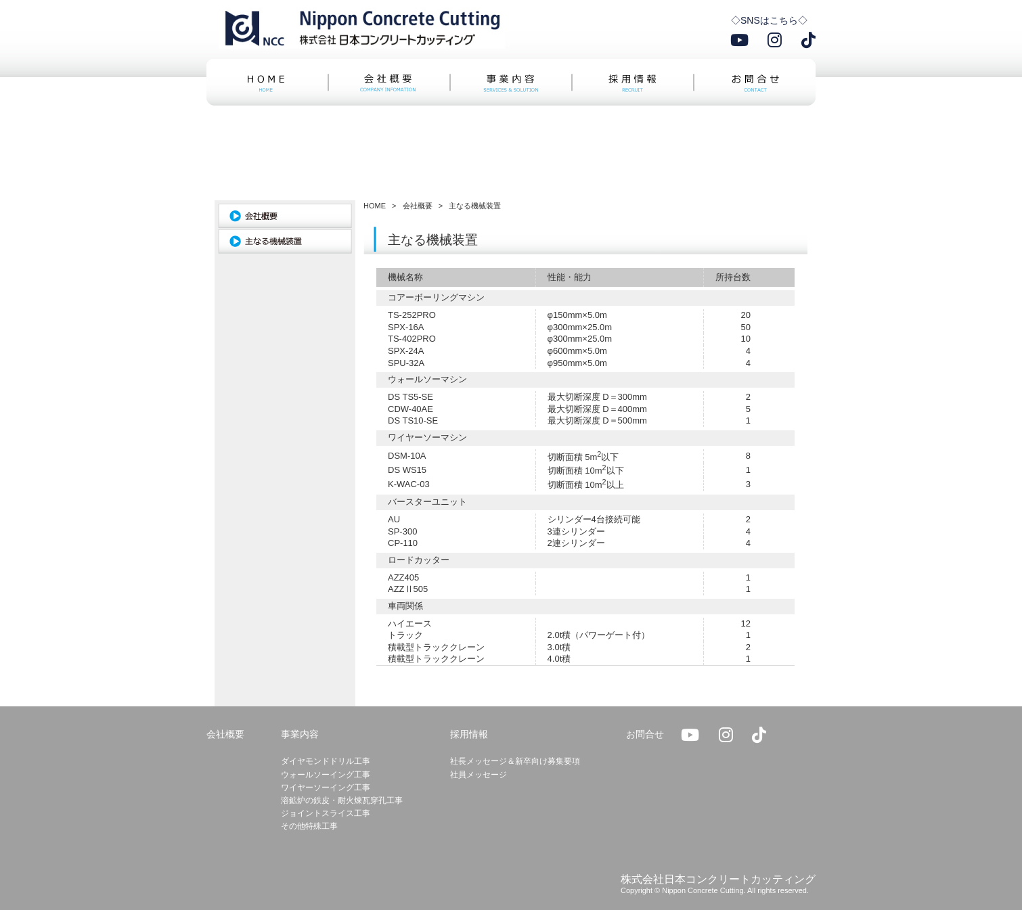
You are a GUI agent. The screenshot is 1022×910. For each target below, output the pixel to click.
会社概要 (225, 734)
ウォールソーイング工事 (325, 774)
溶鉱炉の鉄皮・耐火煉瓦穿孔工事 (342, 800)
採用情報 (469, 734)
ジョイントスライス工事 (325, 813)
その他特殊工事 (309, 826)
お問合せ (645, 734)
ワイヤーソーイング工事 (325, 787)
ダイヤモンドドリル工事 (325, 761)
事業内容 (300, 734)
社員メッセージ (478, 774)
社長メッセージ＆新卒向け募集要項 (515, 761)
